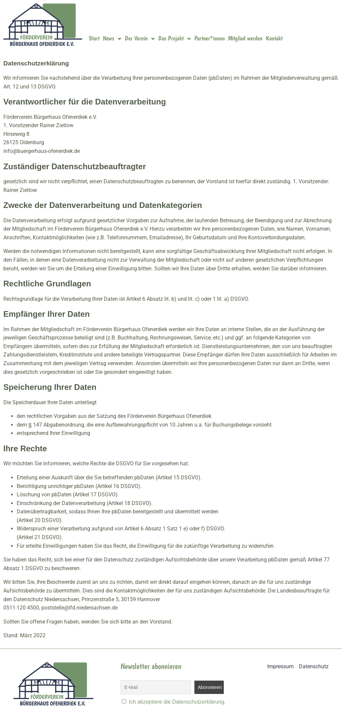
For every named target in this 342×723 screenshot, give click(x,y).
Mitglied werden (245, 38)
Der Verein (140, 38)
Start (94, 38)
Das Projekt (174, 38)
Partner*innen (209, 38)
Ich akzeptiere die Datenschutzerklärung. (177, 702)
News (112, 38)
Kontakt (274, 38)
